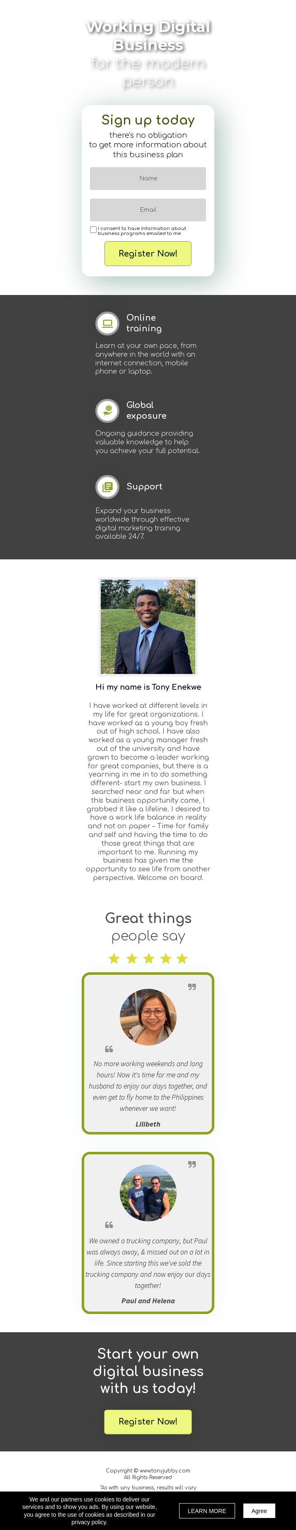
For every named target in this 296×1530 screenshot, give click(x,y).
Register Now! (148, 254)
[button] (148, 1422)
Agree (259, 1511)
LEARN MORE (207, 1511)
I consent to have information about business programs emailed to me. (142, 231)
